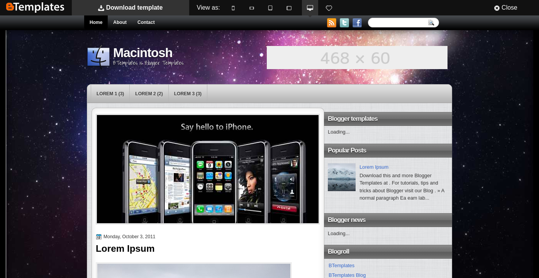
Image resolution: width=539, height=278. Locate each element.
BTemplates (35, 7)
